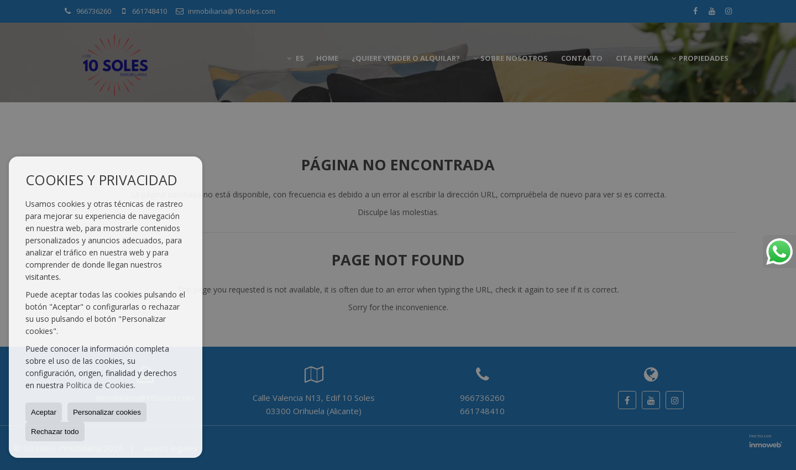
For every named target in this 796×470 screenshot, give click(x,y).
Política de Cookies (100, 385)
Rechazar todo (55, 431)
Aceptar (43, 412)
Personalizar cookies (107, 412)
